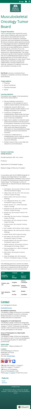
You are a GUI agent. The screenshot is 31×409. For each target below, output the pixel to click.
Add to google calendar (2, 361)
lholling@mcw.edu (6, 308)
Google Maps (11, 356)
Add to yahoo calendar (6, 361)
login (6, 373)
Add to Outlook (14, 361)
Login (22, 1)
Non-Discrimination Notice (22, 392)
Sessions (4, 383)
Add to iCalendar (10, 361)
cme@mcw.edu (15, 386)
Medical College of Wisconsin (15, 390)
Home (3, 381)
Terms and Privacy (13, 391)
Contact (5, 301)
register (12, 373)
